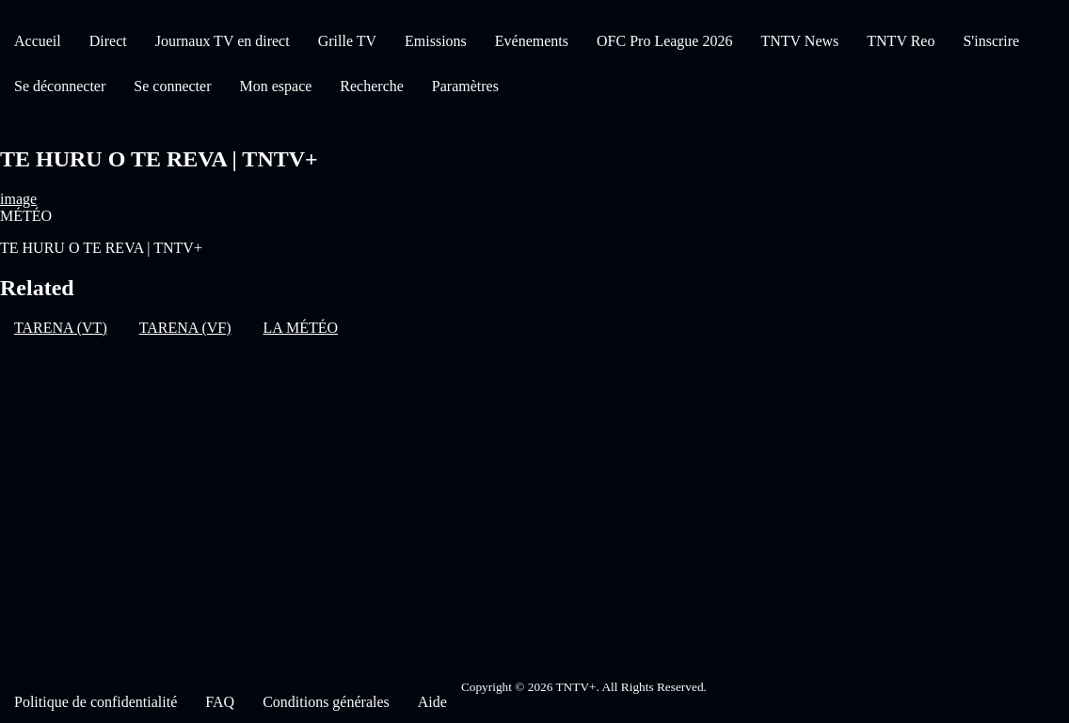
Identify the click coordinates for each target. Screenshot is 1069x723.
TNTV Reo (900, 41)
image (18, 199)
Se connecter (172, 86)
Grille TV (347, 41)
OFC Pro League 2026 (664, 41)
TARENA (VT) (60, 328)
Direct (108, 41)
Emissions (436, 41)
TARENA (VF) (185, 328)
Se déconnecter (59, 86)
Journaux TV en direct (222, 41)
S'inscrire (991, 41)
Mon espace (275, 86)
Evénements (531, 41)
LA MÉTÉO (301, 328)
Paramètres (465, 86)
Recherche (372, 86)
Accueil (37, 41)
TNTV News (799, 41)
